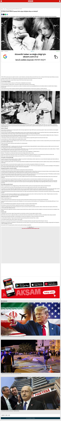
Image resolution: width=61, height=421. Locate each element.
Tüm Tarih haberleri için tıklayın (30, 418)
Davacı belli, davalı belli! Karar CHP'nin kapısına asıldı (30, 228)
